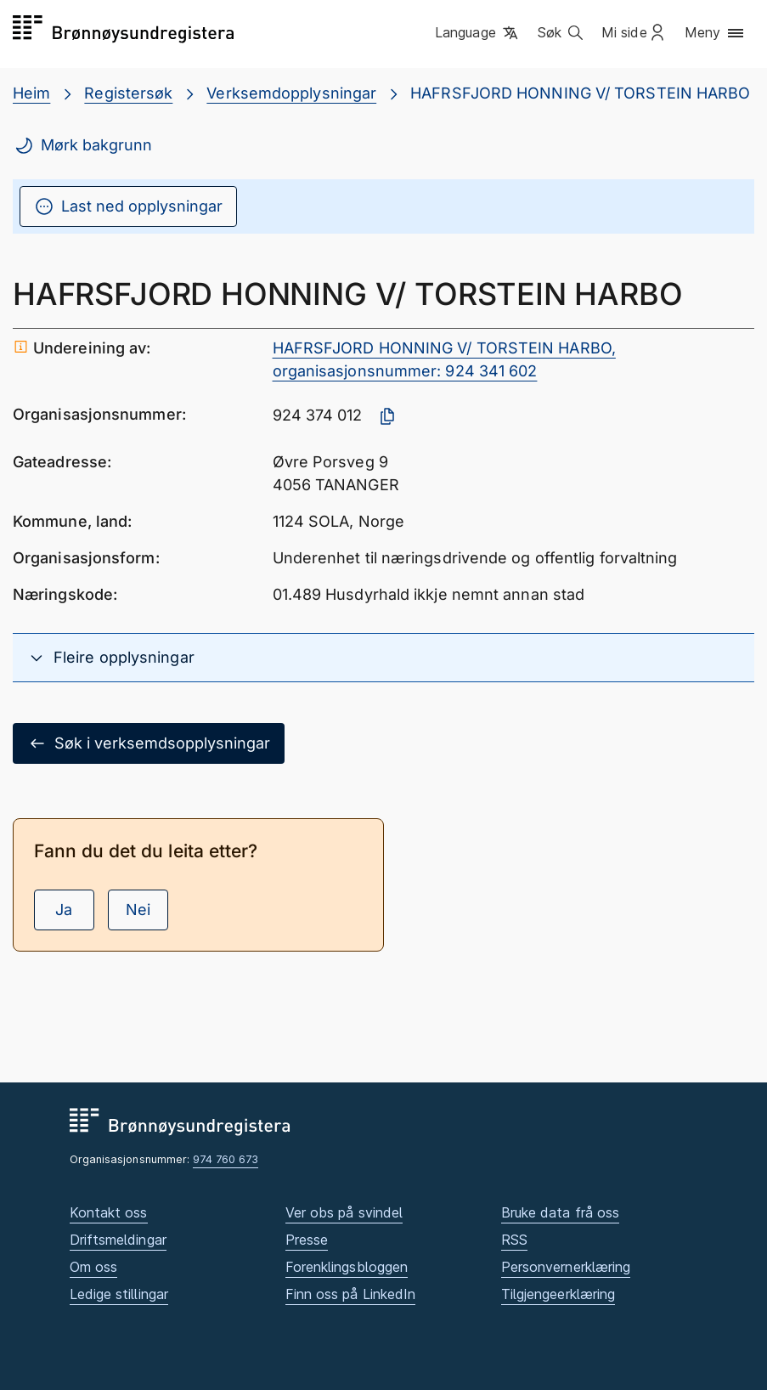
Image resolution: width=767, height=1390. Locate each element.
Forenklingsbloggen (347, 1266)
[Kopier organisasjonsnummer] (387, 416)
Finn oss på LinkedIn (350, 1293)
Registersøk (128, 93)
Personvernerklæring (566, 1266)
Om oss (94, 1266)
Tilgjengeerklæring (558, 1293)
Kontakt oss (109, 1212)
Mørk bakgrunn (83, 145)
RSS (514, 1239)
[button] (477, 33)
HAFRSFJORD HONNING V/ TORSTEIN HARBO (580, 93)
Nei (138, 909)
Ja (63, 909)
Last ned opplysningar (128, 206)
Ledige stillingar (119, 1293)
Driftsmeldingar (118, 1239)
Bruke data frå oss (560, 1212)
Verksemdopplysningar (291, 93)
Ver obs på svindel (344, 1212)
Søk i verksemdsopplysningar (148, 743)
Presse (307, 1239)
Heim (31, 93)
